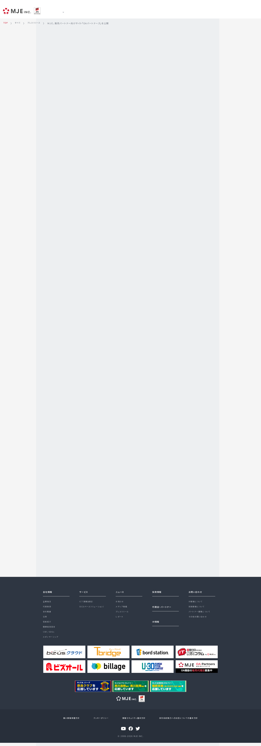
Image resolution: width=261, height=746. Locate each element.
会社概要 (47, 611)
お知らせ (120, 599)
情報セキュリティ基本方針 (131, 721)
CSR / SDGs (49, 635)
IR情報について (196, 599)
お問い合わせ (196, 589)
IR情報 (113, 10)
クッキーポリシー (101, 721)
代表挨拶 (47, 605)
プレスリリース (123, 611)
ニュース (96, 10)
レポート (120, 617)
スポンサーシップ (51, 641)
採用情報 (131, 10)
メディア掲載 (122, 605)
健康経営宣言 (49, 629)
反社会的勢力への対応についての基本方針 (175, 721)
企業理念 (47, 599)
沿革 (45, 617)
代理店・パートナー (163, 604)
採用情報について (197, 605)
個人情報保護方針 (74, 721)
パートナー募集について (200, 611)
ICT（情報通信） (87, 599)
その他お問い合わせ (199, 617)
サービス (77, 10)
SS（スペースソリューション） (93, 605)
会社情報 (48, 589)
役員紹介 (47, 623)
